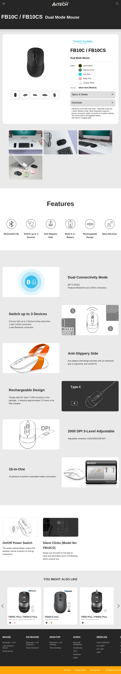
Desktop (55, 637)
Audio (76, 637)
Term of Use (95, 670)
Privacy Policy (80, 670)
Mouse (7, 637)
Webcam (102, 637)
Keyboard (32, 637)
